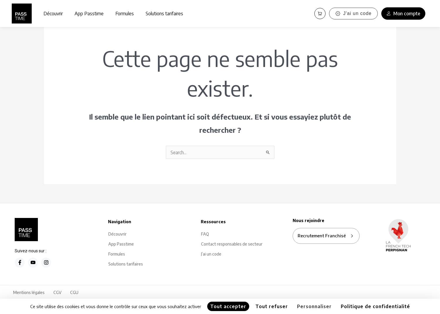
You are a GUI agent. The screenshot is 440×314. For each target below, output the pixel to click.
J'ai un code (353, 13)
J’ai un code (211, 254)
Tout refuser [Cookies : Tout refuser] (271, 306)
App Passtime (89, 13)
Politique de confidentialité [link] (375, 306)
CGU (74, 292)
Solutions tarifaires (164, 13)
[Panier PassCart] (320, 13)
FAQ (205, 234)
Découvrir (53, 13)
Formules (124, 13)
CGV (57, 292)
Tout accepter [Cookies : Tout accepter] (228, 306)
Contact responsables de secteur (231, 244)
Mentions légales (29, 292)
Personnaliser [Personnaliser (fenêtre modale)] (314, 306)
